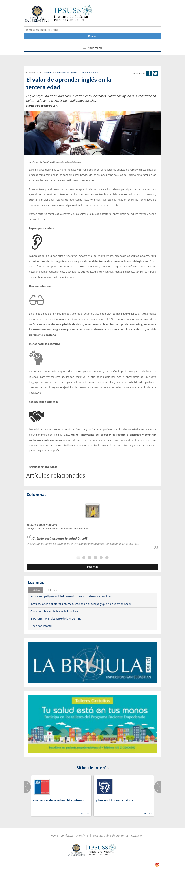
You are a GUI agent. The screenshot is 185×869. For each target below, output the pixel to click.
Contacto (136, 835)
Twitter (155, 73)
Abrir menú (92, 48)
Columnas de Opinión (66, 72)
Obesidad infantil (41, 626)
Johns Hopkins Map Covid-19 (114, 800)
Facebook (149, 73)
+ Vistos (35, 590)
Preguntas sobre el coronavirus (110, 835)
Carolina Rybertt (89, 72)
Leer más (92, 566)
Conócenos (67, 835)
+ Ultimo (51, 590)
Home (54, 835)
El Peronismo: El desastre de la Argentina (55, 618)
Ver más (85, 813)
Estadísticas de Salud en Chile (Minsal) (58, 800)
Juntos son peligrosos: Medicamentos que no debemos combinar (70, 596)
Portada (48, 72)
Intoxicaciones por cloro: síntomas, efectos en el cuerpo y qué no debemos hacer (80, 604)
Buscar (92, 36)
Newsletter (82, 835)
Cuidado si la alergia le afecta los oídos (54, 611)
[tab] (35, 590)
